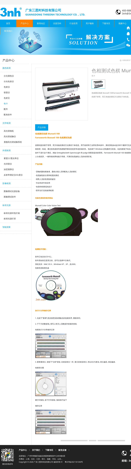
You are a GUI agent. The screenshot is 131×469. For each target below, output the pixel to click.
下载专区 (106, 23)
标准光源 (7, 205)
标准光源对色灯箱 (12, 213)
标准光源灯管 (10, 218)
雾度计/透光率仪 (11, 158)
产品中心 (25, 23)
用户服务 (90, 23)
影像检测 (7, 183)
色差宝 (7, 98)
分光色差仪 (9, 81)
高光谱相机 (9, 131)
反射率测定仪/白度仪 (13, 175)
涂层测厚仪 (9, 169)
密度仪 (7, 92)
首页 (8, 23)
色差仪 (7, 87)
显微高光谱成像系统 (13, 142)
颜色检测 (7, 68)
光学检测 (7, 123)
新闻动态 (41, 23)
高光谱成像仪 (10, 136)
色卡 (6, 103)
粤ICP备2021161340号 (74, 462)
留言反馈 (62, 450)
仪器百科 (57, 23)
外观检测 (7, 150)
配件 (6, 109)
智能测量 (7, 227)
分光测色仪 (9, 76)
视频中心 (122, 23)
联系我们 (8, 31)
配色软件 (8, 114)
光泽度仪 (8, 163)
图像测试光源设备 (12, 191)
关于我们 (36, 450)
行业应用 (74, 23)
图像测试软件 (10, 196)
